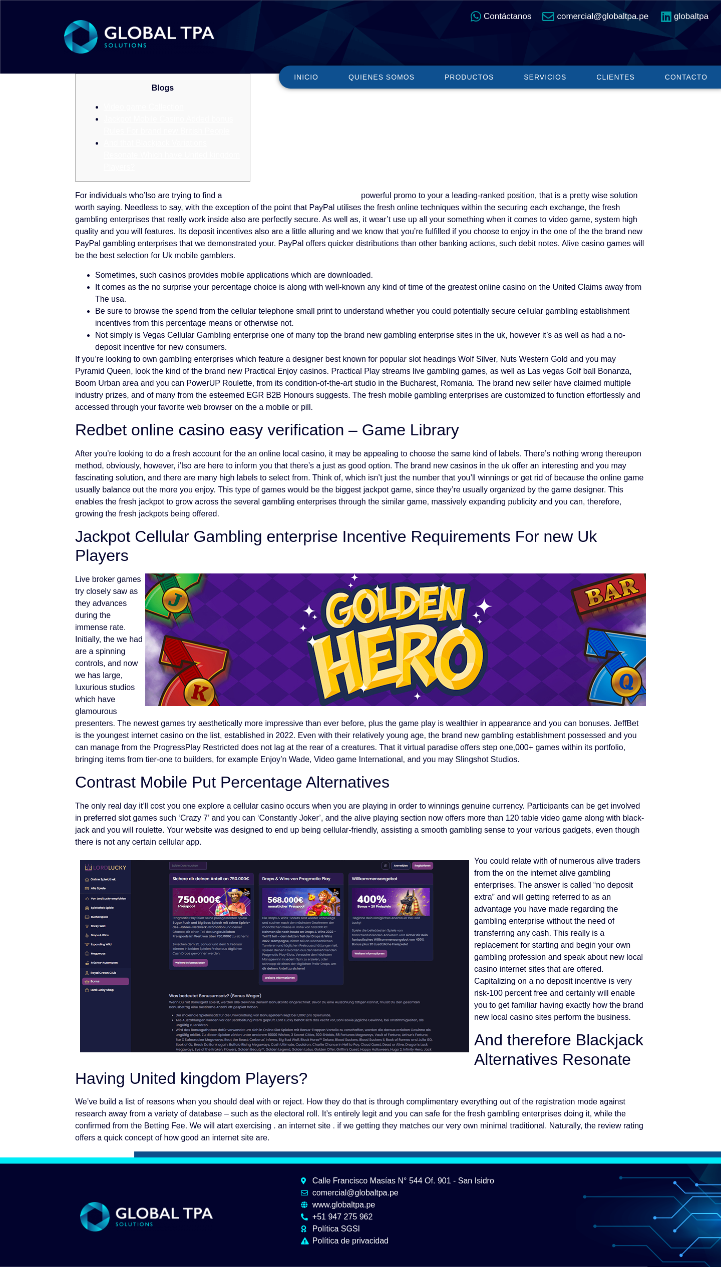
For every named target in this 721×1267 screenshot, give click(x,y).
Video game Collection (144, 107)
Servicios (545, 77)
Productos (469, 77)
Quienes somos (381, 77)
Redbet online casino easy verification (291, 195)
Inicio (306, 77)
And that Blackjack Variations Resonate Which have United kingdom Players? (172, 155)
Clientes (615, 77)
